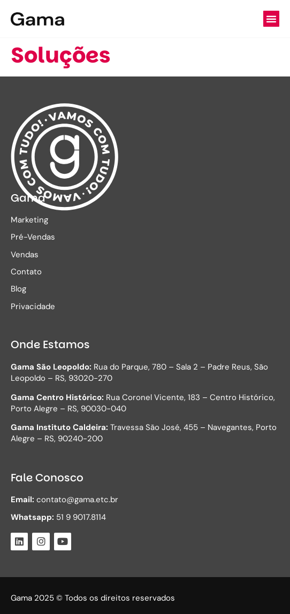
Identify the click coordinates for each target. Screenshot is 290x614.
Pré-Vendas (33, 237)
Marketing (29, 219)
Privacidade (33, 306)
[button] (271, 19)
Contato (26, 271)
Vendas (25, 254)
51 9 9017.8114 (58, 517)
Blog (18, 288)
